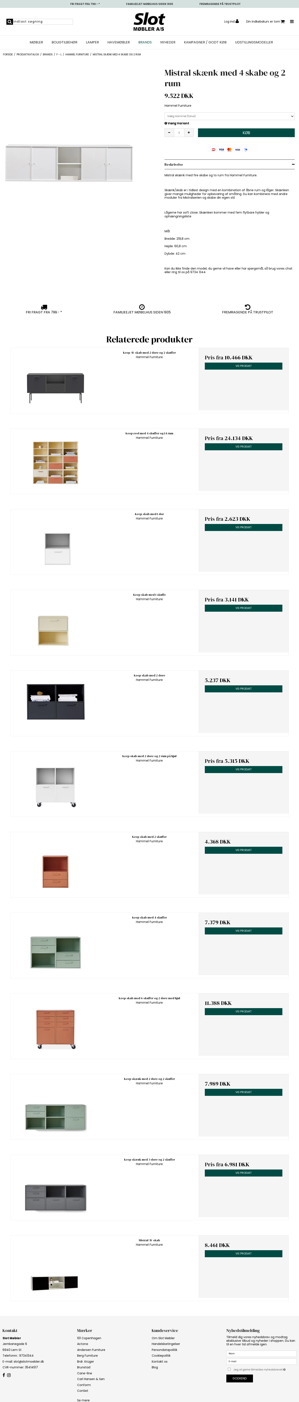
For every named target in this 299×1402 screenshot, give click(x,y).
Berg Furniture (87, 1355)
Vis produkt (243, 366)
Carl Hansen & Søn (91, 1379)
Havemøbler (118, 42)
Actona (82, 1344)
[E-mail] (261, 1361)
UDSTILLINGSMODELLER (254, 42)
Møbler (36, 42)
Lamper (92, 42)
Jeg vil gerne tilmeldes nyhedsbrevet (264, 1368)
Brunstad (83, 1367)
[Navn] (261, 1353)
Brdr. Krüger (85, 1361)
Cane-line (84, 1373)
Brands (145, 42)
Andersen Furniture (91, 1350)
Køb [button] (246, 132)
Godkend (240, 1378)
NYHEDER (167, 42)
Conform (84, 1385)
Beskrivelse (174, 164)
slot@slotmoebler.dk (29, 1361)
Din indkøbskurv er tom (265, 21)
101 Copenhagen (89, 1338)
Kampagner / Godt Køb (205, 42)
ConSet (82, 1391)
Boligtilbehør (64, 42)
